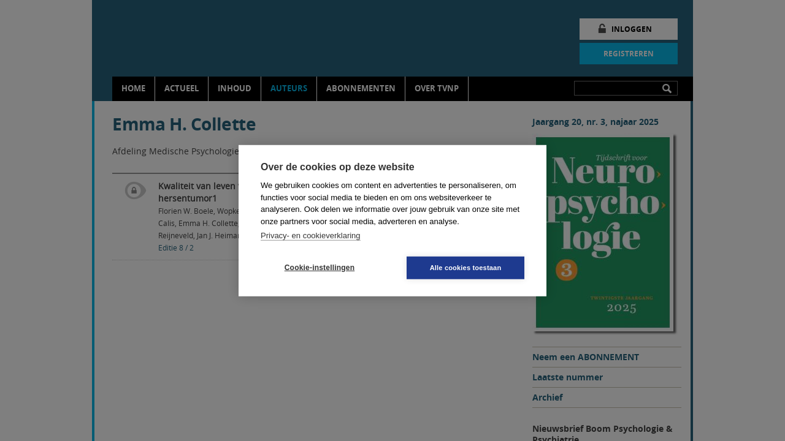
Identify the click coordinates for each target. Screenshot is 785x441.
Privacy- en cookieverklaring (311, 235)
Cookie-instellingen (319, 267)
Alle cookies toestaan (466, 267)
